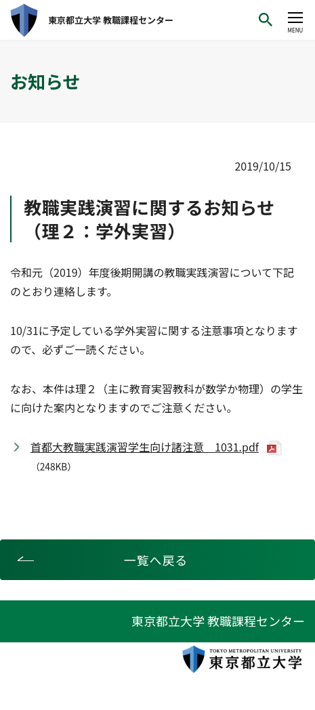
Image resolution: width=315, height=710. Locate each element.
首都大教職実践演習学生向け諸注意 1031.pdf (144, 447)
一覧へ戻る (156, 560)
